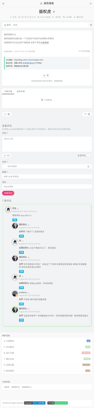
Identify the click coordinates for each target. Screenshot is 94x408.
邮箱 (5, 172)
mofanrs (23, 292)
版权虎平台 (16, 387)
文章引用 (8, 91)
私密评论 (82, 155)
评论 (5, 133)
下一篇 (87, 114)
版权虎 (6, 387)
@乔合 (22, 231)
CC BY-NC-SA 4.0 (29, 63)
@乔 (21, 263)
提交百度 (32, 51)
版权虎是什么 (27, 387)
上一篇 (7, 114)
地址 (4, 182)
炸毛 (14, 17)
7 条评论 (58, 17)
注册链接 (45, 42)
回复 (14, 220)
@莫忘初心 (24, 247)
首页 (7, 24)
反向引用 (21, 91)
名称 (5, 161)
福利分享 (79, 17)
